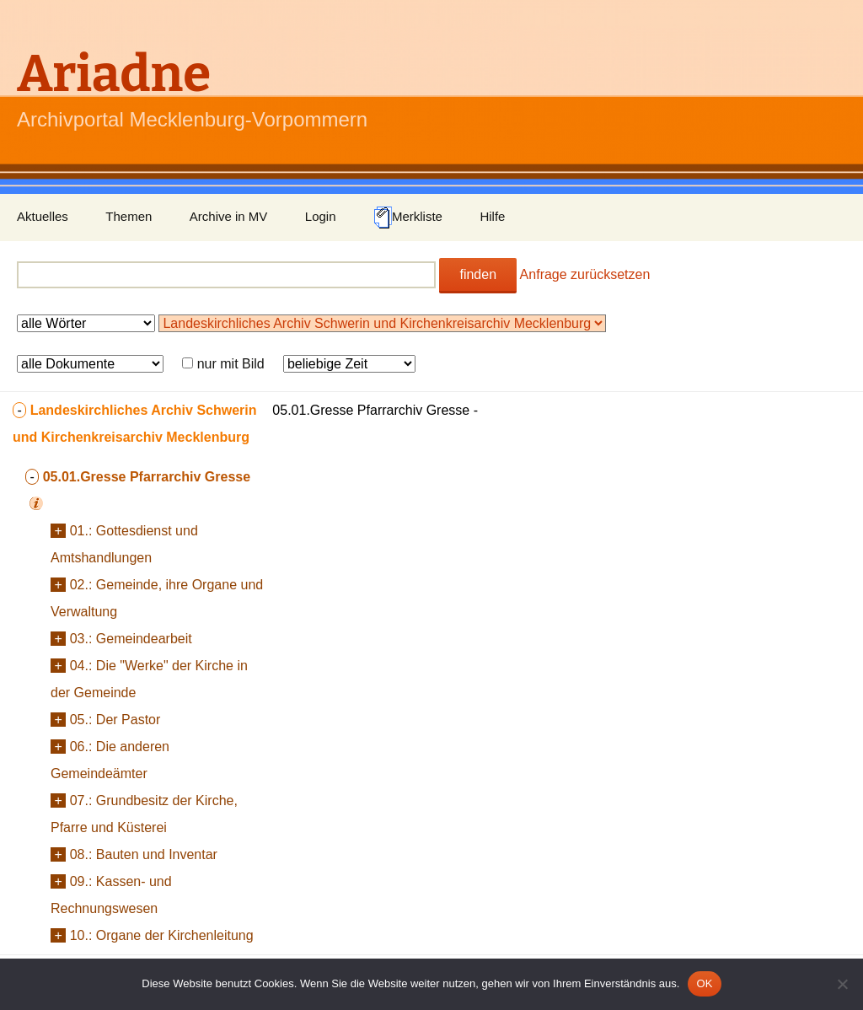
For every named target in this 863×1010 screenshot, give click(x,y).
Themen (128, 216)
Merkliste (407, 217)
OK (704, 983)
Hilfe (492, 216)
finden (477, 274)
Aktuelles (42, 216)
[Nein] (842, 983)
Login (320, 216)
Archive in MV (229, 216)
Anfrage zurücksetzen (585, 274)
